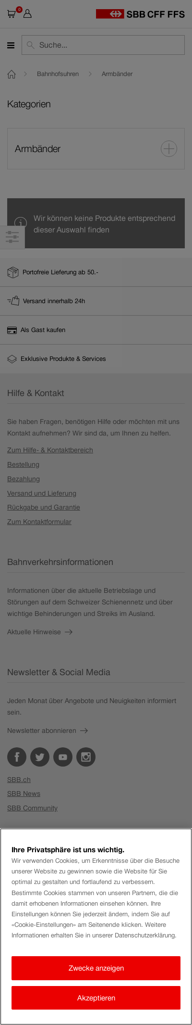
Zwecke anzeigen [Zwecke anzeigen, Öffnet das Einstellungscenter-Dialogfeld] (96, 968)
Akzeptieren (96, 998)
